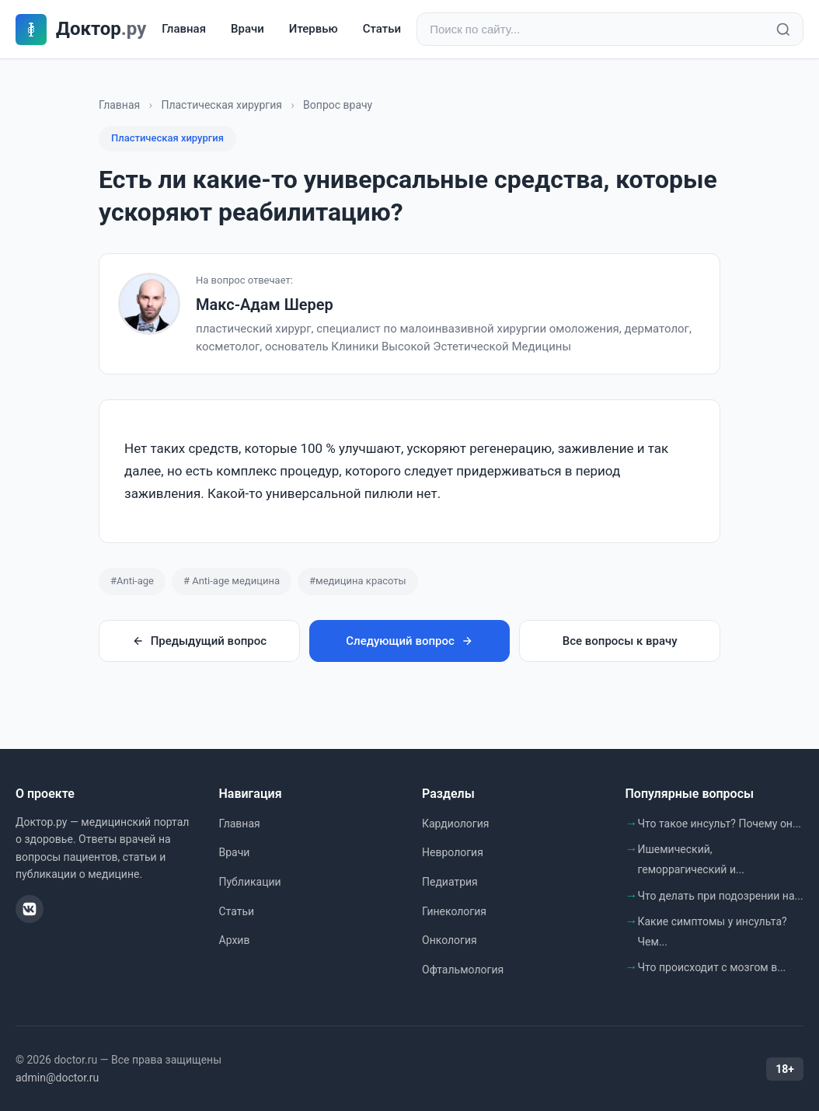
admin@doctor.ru (57, 1077)
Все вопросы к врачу (620, 641)
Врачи (247, 29)
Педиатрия (450, 882)
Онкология (449, 940)
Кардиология (455, 823)
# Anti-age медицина (231, 581)
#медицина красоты (357, 581)
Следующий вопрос (409, 641)
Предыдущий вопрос (199, 641)
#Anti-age (132, 581)
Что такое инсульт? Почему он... (720, 823)
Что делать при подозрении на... (720, 896)
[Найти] (783, 30)
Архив (234, 940)
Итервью (313, 29)
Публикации (250, 882)
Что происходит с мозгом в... (712, 967)
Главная (184, 29)
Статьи (382, 29)
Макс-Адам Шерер (264, 304)
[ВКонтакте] (30, 909)
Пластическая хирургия (221, 105)
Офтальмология (463, 969)
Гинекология (454, 911)
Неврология (452, 852)
